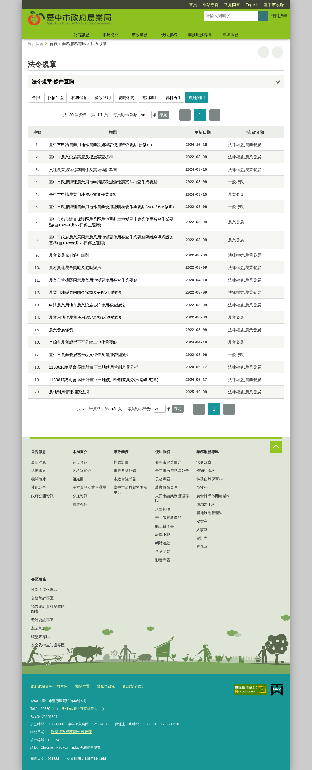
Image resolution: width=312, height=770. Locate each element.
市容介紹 (80, 504)
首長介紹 (80, 462)
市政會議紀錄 (125, 470)
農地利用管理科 (209, 513)
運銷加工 (150, 97)
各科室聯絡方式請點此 (78, 707)
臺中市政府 (274, 4)
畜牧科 (202, 487)
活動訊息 (38, 470)
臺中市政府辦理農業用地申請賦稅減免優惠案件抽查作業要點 (103, 182)
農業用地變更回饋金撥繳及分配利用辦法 (85, 292)
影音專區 (162, 560)
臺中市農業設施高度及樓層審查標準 (81, 157)
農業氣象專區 (166, 487)
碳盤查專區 (40, 637)
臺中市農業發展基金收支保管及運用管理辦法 (89, 354)
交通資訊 (80, 496)
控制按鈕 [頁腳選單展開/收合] (276, 447)
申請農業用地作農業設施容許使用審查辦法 (87, 305)
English (251, 4)
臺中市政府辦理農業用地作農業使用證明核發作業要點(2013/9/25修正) (111, 206)
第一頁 (185, 115)
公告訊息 (81, 34)
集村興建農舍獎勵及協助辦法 (75, 267)
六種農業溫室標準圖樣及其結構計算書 (83, 169)
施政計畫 (121, 462)
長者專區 (162, 479)
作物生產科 (205, 470)
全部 (36, 97)
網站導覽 (211, 4)
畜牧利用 (103, 97)
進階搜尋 (279, 15)
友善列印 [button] (263, 52)
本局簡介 (110, 34)
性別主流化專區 (44, 589)
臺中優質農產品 (168, 517)
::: (20, 2)
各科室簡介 (82, 470)
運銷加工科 (205, 504)
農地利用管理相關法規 (69, 392)
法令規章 (99, 43)
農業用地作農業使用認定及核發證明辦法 (85, 317)
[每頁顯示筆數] (145, 115)
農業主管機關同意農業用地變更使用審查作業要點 (93, 280)
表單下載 (162, 534)
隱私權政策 (102, 686)
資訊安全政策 (127, 686)
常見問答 (232, 4)
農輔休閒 (126, 97)
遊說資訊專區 (42, 620)
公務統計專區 (42, 598)
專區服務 (231, 34)
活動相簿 (162, 509)
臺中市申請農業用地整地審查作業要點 (83, 194)
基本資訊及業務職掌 (89, 487)
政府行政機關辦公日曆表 (69, 730)
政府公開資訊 (42, 496)
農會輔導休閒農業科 (213, 496)
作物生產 (56, 97)
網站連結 (162, 543)
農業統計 (38, 628)
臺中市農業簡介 (168, 462)
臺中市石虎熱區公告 (172, 470)
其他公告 (38, 487)
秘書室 (202, 521)
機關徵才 (38, 479)
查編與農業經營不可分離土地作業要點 (83, 342)
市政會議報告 (125, 479)
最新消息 (38, 462)
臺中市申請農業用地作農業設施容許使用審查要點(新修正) (100, 144)
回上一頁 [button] (277, 52)
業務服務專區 (200, 34)
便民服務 (169, 34)
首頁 (193, 4)
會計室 (202, 538)
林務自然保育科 (209, 479)
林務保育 (79, 97)
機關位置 (79, 686)
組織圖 (78, 479)
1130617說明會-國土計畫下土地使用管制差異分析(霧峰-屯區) (103, 379)
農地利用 (197, 97)
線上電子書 (164, 526)
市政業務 (140, 34)
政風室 (202, 546)
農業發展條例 (61, 330)
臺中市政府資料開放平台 (130, 489)
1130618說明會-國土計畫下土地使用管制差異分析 (93, 367)
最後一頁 (214, 115)
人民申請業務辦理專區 (172, 498)
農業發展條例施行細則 (69, 255)
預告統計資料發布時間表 (48, 608)
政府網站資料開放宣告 (47, 686)
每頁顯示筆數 (125, 114)
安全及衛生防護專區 (48, 645)
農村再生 (173, 97)
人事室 (202, 530)
